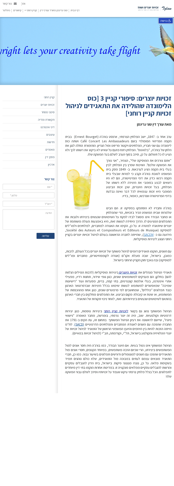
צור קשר (10, 3)
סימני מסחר (48, 112)
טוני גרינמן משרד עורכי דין (53, 10)
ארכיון (51, 164)
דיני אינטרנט (48, 127)
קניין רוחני (49, 97)
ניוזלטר (6, 10)
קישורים (17, 10)
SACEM (149, 234)
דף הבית (75, 10)
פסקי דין (50, 157)
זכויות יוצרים (48, 105)
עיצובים (50, 135)
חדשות (51, 142)
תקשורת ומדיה (46, 120)
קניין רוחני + (30, 10)
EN (23, 3)
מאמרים (50, 149)
